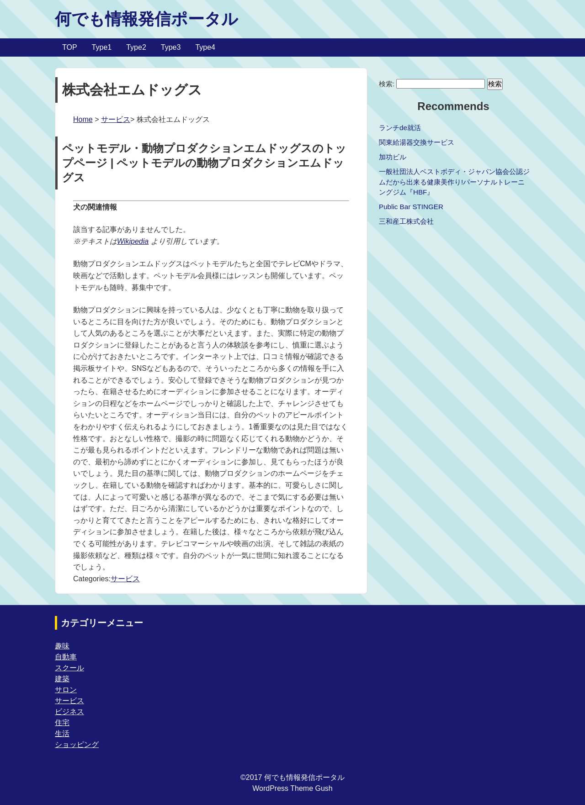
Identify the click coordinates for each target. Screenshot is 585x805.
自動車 (66, 657)
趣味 (62, 646)
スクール (69, 668)
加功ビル (392, 157)
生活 (62, 733)
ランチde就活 (400, 128)
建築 (62, 679)
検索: (386, 84)
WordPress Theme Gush (292, 788)
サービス (115, 119)
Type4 (205, 47)
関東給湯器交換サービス (416, 142)
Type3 (171, 47)
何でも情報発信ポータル (146, 19)
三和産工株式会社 (406, 221)
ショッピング (77, 744)
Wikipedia (133, 241)
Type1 (102, 47)
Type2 (136, 47)
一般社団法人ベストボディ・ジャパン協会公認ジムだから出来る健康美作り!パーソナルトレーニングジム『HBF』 (454, 182)
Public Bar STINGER (411, 206)
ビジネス (69, 712)
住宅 (62, 722)
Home (83, 119)
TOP (69, 47)
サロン (66, 690)
